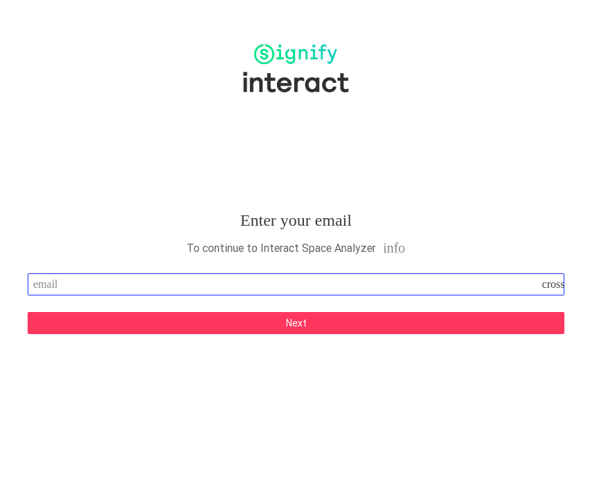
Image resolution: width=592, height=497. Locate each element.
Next (296, 323)
